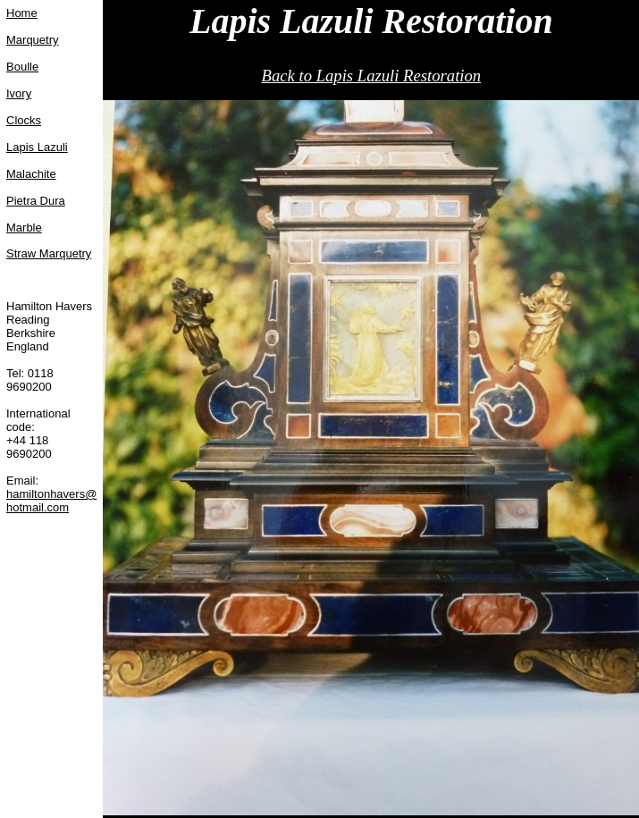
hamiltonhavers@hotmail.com (51, 500)
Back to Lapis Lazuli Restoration (372, 75)
